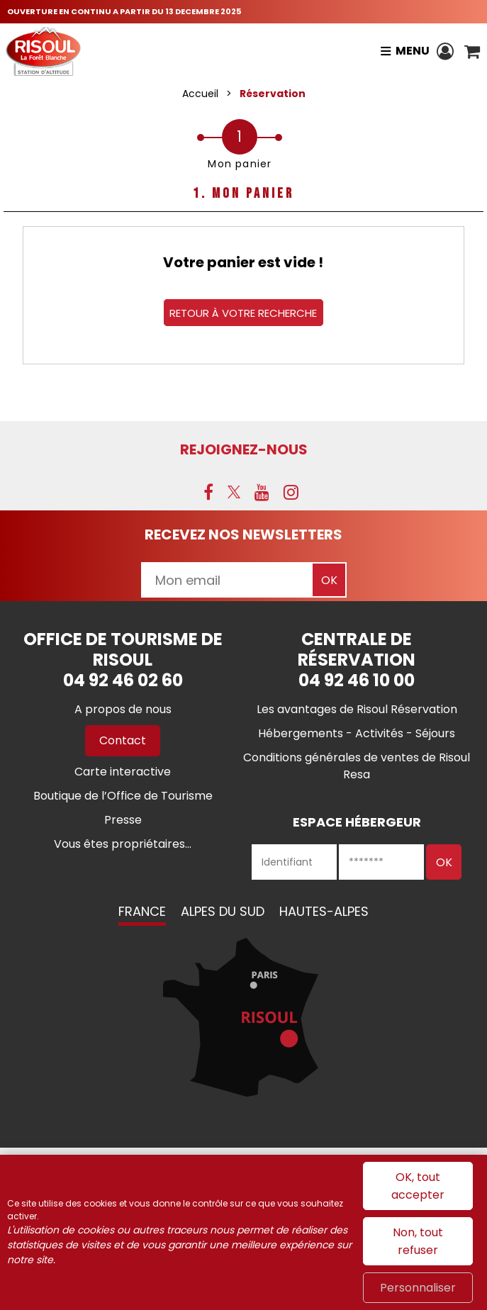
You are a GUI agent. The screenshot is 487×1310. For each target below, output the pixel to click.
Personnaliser (418, 1288)
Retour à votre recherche (243, 312)
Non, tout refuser (418, 1241)
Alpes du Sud (222, 911)
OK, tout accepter (417, 1186)
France (142, 911)
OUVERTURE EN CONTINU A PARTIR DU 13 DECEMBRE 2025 (124, 11)
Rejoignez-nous (244, 449)
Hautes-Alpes (324, 911)
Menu (413, 51)
